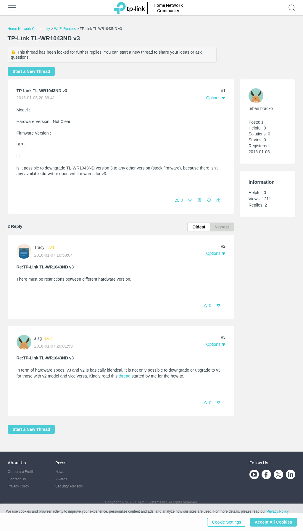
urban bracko (261, 108)
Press (60, 462)
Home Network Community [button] (168, 8)
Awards (61, 479)
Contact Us (17, 479)
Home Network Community (29, 29)
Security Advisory (69, 486)
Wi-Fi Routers (65, 29)
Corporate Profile (21, 471)
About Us (17, 462)
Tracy (39, 247)
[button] (218, 200)
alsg (38, 338)
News (59, 471)
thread (124, 376)
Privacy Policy (18, 486)
